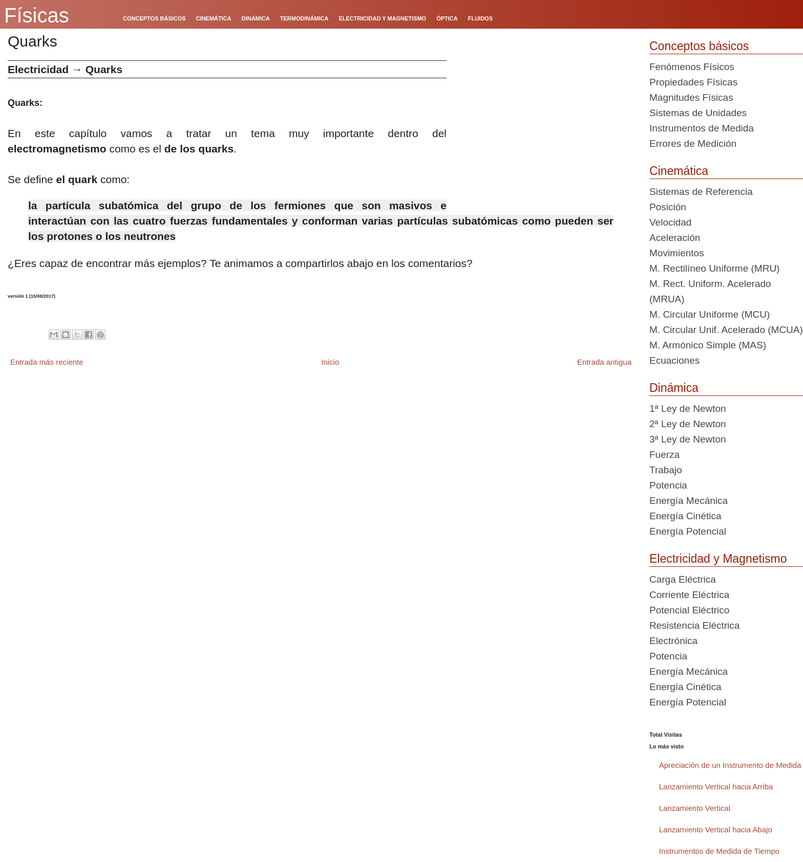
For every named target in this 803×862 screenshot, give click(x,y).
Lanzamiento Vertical (694, 808)
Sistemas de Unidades (698, 112)
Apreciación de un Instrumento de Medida (730, 765)
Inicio (330, 362)
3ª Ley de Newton (687, 439)
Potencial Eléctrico (689, 610)
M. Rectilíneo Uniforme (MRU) (714, 268)
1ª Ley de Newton (687, 408)
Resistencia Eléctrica (694, 625)
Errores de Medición (692, 143)
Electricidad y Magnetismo (718, 558)
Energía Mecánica (688, 500)
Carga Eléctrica (682, 579)
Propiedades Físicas (693, 82)
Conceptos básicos (699, 46)
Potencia (668, 485)
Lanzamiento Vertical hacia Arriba (716, 786)
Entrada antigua (604, 362)
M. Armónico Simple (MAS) (707, 345)
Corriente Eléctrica (689, 594)
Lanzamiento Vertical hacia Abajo (715, 829)
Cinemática (678, 171)
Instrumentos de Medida (701, 128)
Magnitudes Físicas (691, 97)
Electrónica (673, 640)
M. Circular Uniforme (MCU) (709, 314)
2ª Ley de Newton (687, 423)
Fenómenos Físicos (691, 66)
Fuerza (664, 454)
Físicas (36, 15)
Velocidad (670, 222)
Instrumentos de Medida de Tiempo (719, 851)
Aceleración (674, 237)
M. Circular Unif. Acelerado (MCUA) (726, 329)
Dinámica (674, 387)
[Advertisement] (544, 132)
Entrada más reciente (46, 362)
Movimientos (676, 253)
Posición (667, 207)
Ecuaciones (674, 360)
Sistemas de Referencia (701, 191)
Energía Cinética (685, 516)
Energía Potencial (687, 531)
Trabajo (665, 470)
